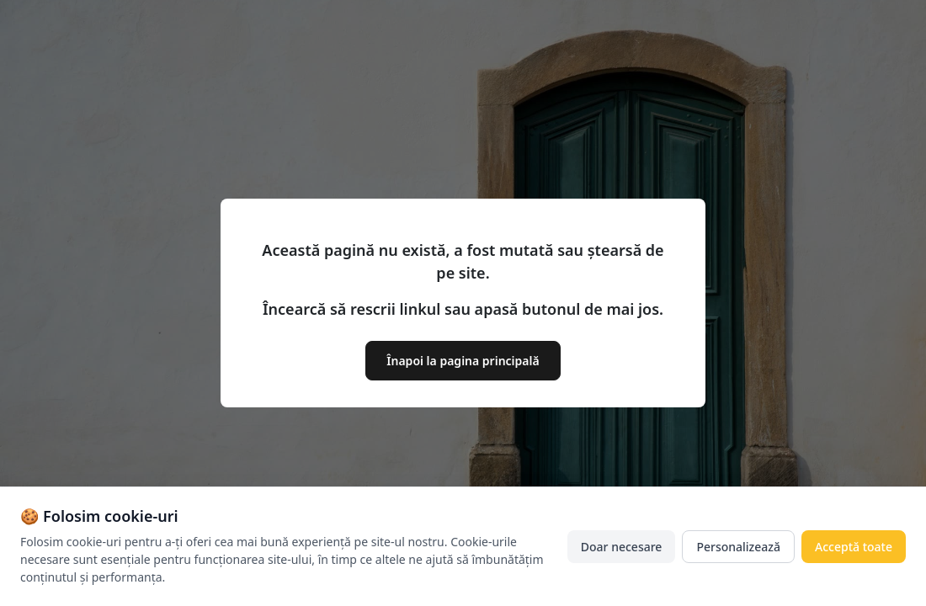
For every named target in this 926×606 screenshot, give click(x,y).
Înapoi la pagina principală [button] (462, 361)
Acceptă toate (853, 547)
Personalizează (738, 547)
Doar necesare (622, 547)
